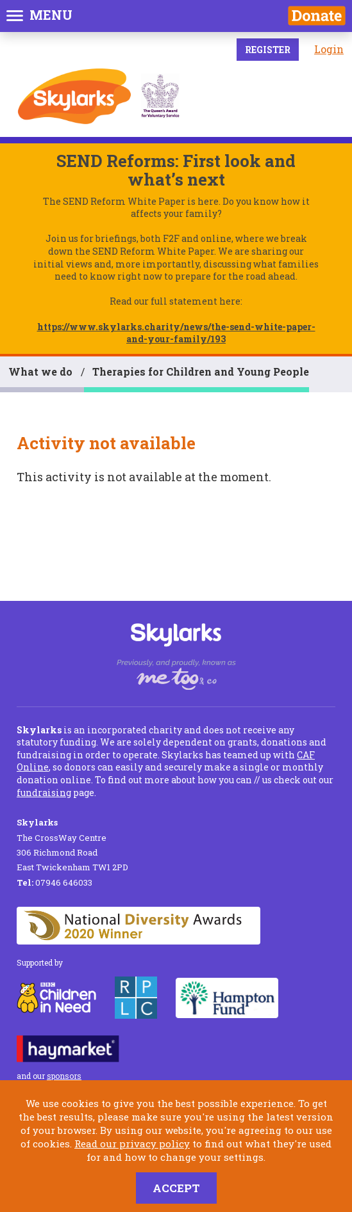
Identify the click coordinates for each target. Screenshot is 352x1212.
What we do (40, 371)
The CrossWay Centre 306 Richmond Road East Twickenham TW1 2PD (72, 845)
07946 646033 (54, 882)
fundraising (44, 792)
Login (329, 49)
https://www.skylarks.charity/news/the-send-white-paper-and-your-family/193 (176, 333)
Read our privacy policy (132, 1143)
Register (267, 50)
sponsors (64, 1076)
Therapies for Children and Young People (200, 371)
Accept (176, 1188)
